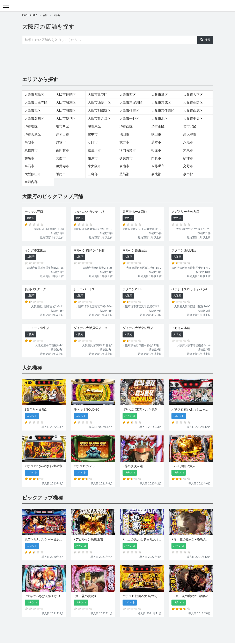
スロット (103, 628)
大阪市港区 (159, 94)
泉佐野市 (31, 150)
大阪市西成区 (193, 110)
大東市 (188, 150)
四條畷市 (157, 166)
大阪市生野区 (193, 102)
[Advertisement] (117, 59)
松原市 (156, 150)
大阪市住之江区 (99, 118)
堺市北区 (189, 126)
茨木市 (156, 142)
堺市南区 (157, 126)
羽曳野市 (126, 158)
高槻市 (29, 142)
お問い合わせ (118, 628)
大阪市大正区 (193, 94)
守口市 (93, 142)
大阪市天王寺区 (35, 102)
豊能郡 (124, 174)
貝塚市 (61, 142)
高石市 (29, 166)
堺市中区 (62, 126)
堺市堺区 (31, 126)
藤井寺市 (62, 166)
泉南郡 (188, 174)
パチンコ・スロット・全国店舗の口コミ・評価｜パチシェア (117, 6)
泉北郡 (156, 174)
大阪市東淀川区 (130, 102)
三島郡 (93, 174)
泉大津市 (189, 134)
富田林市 (62, 150)
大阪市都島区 (34, 94)
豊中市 (93, 134)
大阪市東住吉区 (162, 110)
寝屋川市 (94, 150)
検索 (205, 39)
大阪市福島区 (66, 94)
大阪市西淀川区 (99, 102)
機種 (70, 628)
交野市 (188, 166)
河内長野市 (127, 150)
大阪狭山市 (32, 174)
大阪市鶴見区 (66, 118)
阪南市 (61, 174)
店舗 (45, 15)
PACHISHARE (29, 15)
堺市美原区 (32, 134)
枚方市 (124, 142)
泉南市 (124, 166)
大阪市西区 (127, 94)
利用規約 (134, 628)
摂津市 (188, 158)
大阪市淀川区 (34, 118)
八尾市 (188, 142)
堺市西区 (126, 126)
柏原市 (93, 158)
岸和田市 (62, 134)
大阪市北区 (159, 118)
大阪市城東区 (66, 110)
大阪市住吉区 (129, 110)
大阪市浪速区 (66, 102)
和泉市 (29, 158)
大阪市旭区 (32, 110)
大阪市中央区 (193, 118)
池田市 (124, 134)
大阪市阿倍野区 (99, 110)
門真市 (156, 158)
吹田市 (156, 134)
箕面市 (61, 158)
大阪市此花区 (98, 94)
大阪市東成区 (161, 102)
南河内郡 (31, 182)
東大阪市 (94, 166)
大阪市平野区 (129, 118)
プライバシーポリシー (155, 628)
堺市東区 (94, 126)
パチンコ (89, 628)
